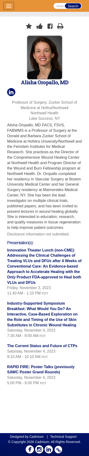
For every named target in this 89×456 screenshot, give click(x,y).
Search (73, 6)
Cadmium (36, 437)
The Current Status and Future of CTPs (42, 346)
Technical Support (63, 437)
